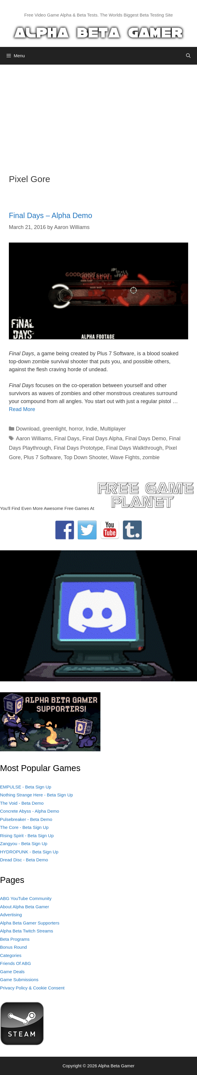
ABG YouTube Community (26, 898)
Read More (22, 409)
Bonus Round (13, 947)
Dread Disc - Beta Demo (24, 859)
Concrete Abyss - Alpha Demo (29, 811)
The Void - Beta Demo (22, 803)
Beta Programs (15, 939)
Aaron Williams (33, 438)
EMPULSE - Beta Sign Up (25, 786)
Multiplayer (113, 429)
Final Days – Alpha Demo (50, 215)
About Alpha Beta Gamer (24, 906)
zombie (150, 457)
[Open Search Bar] (188, 56)
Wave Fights (124, 457)
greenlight (54, 429)
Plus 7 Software (42, 457)
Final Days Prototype (78, 448)
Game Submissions (19, 979)
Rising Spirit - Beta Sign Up (27, 835)
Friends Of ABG (15, 963)
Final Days (66, 438)
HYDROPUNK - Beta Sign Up (29, 851)
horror (76, 429)
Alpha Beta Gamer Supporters (29, 922)
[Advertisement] (98, 114)
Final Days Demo (145, 438)
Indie (91, 429)
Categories (11, 955)
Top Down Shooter (85, 457)
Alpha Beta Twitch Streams (26, 930)
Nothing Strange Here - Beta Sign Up (36, 794)
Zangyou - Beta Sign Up (23, 843)
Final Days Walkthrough (134, 448)
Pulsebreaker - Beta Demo (26, 819)
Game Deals (12, 971)
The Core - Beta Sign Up (24, 827)
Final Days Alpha (102, 438)
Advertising (11, 914)
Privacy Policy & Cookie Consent (32, 987)
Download (28, 429)
